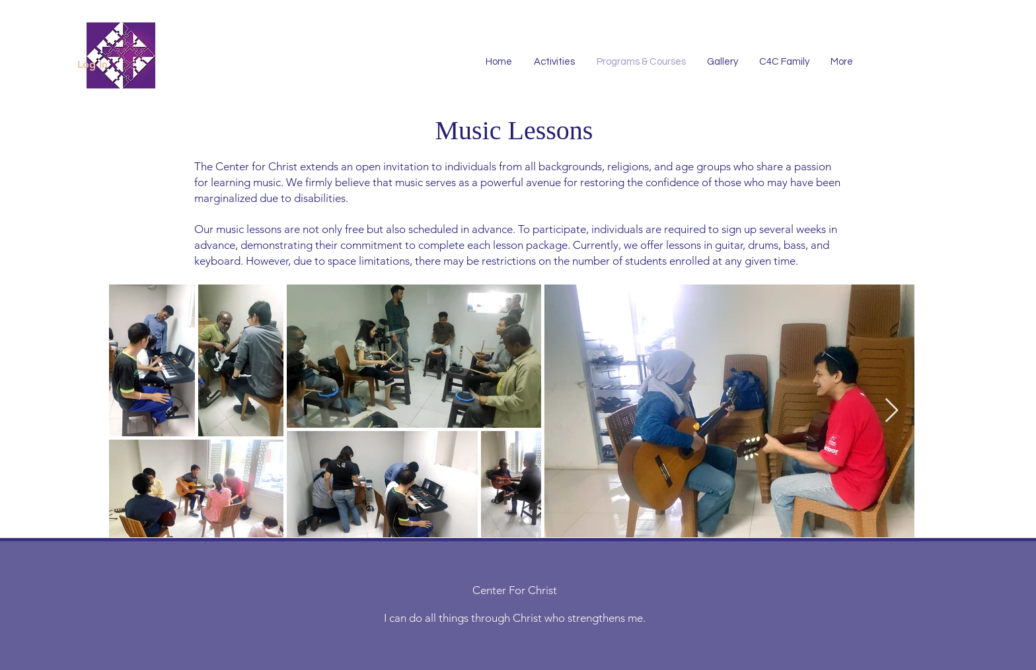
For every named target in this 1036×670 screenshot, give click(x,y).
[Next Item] (891, 411)
